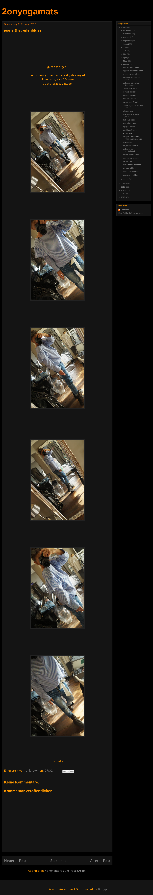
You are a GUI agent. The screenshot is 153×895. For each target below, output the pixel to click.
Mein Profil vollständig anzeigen (130, 213)
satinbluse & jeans (130, 130)
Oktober (126, 37)
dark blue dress (129, 120)
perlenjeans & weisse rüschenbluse (131, 84)
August (126, 44)
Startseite (58, 860)
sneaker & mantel (129, 99)
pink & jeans (127, 142)
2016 (123, 184)
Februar (126, 64)
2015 (123, 187)
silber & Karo (128, 111)
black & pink (127, 161)
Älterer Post (100, 860)
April (125, 58)
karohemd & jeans (130, 89)
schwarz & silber (129, 92)
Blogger (103, 889)
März (125, 61)
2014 (123, 190)
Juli (124, 47)
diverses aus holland (131, 67)
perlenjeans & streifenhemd (129, 150)
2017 (123, 27)
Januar (126, 179)
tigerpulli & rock (129, 127)
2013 (123, 194)
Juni (125, 51)
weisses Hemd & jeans (131, 74)
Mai (124, 54)
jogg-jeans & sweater (131, 158)
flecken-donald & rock (131, 155)
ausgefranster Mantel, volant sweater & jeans (132, 138)
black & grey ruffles (130, 175)
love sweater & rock (130, 102)
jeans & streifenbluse (131, 172)
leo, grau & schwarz (130, 146)
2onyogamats (30, 11)
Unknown (125, 210)
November (127, 34)
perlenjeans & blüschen (132, 165)
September (127, 41)
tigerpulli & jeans (129, 95)
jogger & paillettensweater (133, 71)
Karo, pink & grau (129, 123)
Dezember (127, 30)
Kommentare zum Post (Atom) (66, 870)
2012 (123, 197)
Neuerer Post (15, 860)
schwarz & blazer (129, 168)
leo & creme (127, 133)
